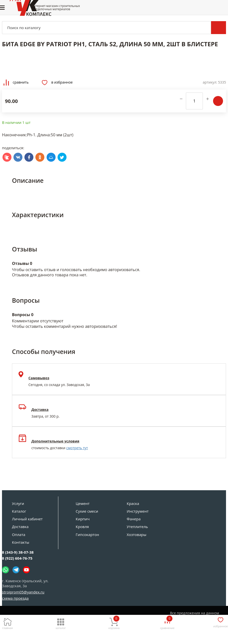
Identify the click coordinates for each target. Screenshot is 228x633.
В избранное (57, 83)
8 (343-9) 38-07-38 (18, 552)
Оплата (18, 534)
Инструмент (138, 511)
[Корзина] (114, 622)
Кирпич (83, 518)
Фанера (134, 518)
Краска (133, 503)
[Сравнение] (167, 622)
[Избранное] (220, 622)
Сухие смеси (87, 511)
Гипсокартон (87, 534)
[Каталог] (60, 622)
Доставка (20, 526)
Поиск (218, 27)
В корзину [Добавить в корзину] (218, 101)
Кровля (82, 526)
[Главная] (7, 622)
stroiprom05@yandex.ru (23, 591)
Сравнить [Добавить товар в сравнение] (16, 82)
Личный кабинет (27, 518)
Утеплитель (137, 526)
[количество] (194, 101)
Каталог (19, 511)
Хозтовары (137, 534)
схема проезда (15, 598)
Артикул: (210, 82)
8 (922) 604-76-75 (17, 558)
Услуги (18, 503)
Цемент (82, 503)
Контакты (20, 542)
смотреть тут (77, 447)
